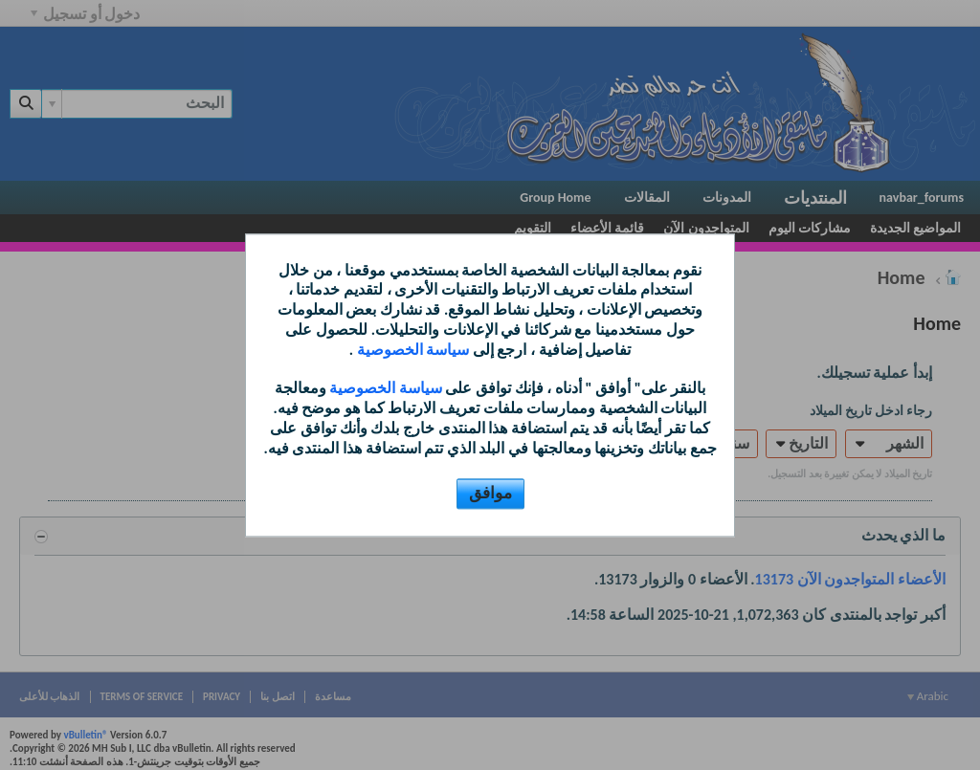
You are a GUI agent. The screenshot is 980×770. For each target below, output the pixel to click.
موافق (490, 493)
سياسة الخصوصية (411, 350)
